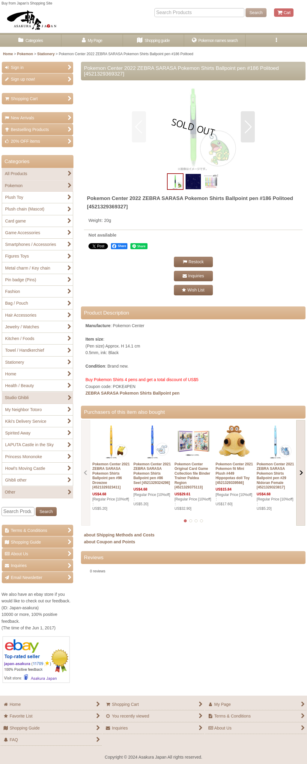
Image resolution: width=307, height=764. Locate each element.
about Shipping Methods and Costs (119, 535)
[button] (276, 40)
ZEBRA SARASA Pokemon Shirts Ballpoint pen (132, 393)
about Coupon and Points (109, 541)
